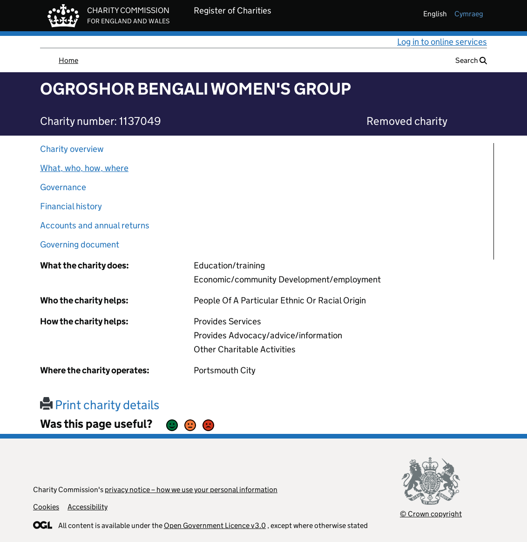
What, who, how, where (84, 168)
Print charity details (99, 404)
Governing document (79, 244)
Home (68, 60)
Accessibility (88, 506)
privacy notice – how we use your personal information (191, 489)
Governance (63, 187)
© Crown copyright (431, 513)
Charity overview (72, 149)
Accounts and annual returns (94, 225)
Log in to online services (442, 41)
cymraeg (468, 13)
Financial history (71, 206)
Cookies (46, 506)
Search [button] (471, 60)
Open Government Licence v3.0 (215, 525)
